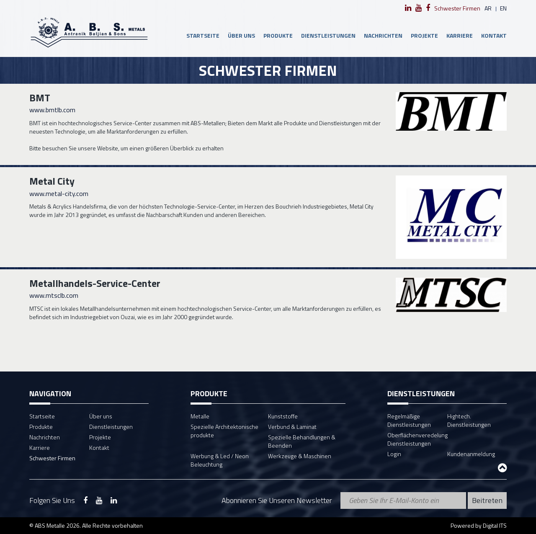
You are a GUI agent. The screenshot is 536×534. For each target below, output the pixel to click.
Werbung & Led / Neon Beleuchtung (220, 460)
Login (394, 453)
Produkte (278, 35)
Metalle (200, 416)
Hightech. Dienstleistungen (469, 420)
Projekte (424, 35)
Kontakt (494, 35)
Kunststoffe (283, 416)
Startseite (202, 35)
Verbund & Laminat (292, 426)
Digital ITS (495, 525)
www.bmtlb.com (52, 110)
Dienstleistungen (328, 35)
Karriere (459, 35)
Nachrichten (383, 35)
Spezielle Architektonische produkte (224, 430)
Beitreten (487, 500)
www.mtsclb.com (53, 295)
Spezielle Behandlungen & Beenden (301, 441)
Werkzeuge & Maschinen (299, 455)
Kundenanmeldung (471, 453)
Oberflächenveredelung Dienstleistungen (417, 439)
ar (488, 8)
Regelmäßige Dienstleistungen (409, 420)
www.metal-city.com (58, 193)
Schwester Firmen (457, 8)
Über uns (241, 35)
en (503, 8)
